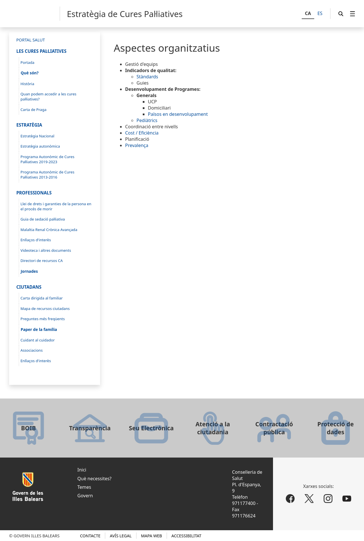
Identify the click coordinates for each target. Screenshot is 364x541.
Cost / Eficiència (142, 133)
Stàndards (147, 77)
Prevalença (136, 145)
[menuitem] (353, 14)
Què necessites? (94, 478)
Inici (81, 470)
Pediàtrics (147, 120)
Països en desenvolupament (178, 114)
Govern (85, 495)
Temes (84, 487)
